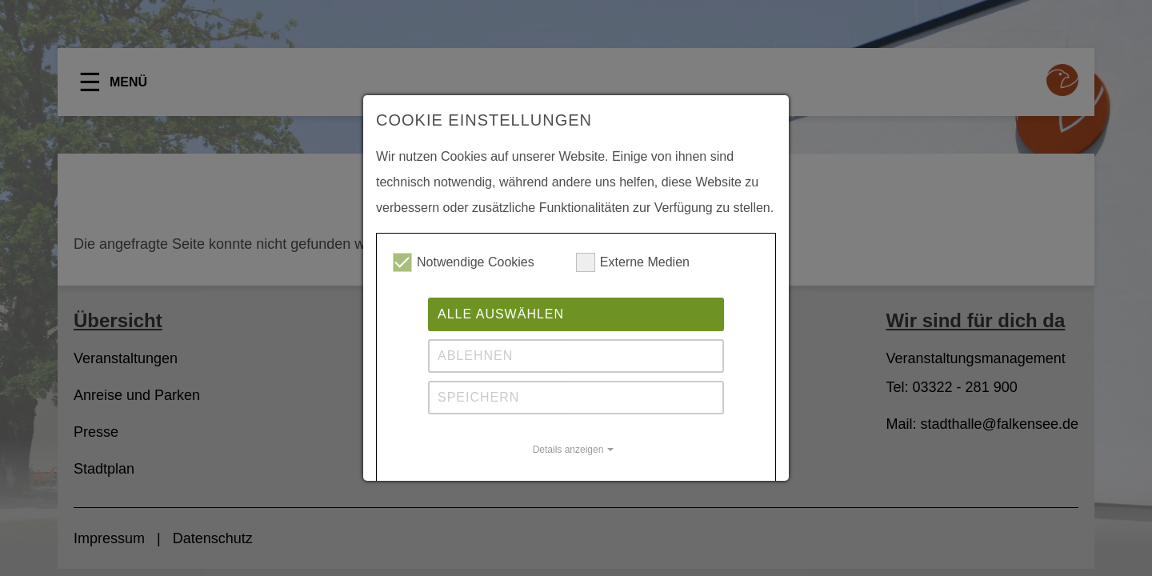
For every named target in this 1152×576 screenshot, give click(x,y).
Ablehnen (475, 355)
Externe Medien (633, 262)
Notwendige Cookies (463, 262)
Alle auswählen (501, 314)
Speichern (478, 397)
